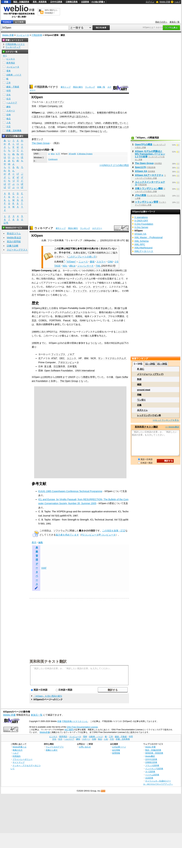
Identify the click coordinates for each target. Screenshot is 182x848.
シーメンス (85, 286)
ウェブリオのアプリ (55, 747)
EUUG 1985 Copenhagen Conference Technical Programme (70, 491)
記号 (6, 222)
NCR (93, 358)
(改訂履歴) (69, 729)
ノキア (70, 354)
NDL (64, 265)
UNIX (98, 123)
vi (49, 154)
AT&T (81, 123)
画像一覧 (101, 87)
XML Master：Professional (148, 237)
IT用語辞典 (36, 35)
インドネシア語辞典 (154, 768)
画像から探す (52, 750)
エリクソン (95, 291)
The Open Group (88, 131)
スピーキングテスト (17, 249)
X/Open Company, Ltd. (51, 106)
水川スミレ (142, 410)
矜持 (139, 379)
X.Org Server (141, 227)
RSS (103, 791)
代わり (89, 123)
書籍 (92, 261)
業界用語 (10, 63)
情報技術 (68, 274)
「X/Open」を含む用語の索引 (47, 696)
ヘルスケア (11, 102)
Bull (68, 286)
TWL (98, 265)
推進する (103, 127)
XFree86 (72, 154)
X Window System (84, 154)
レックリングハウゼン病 (149, 415)
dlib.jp (72, 265)
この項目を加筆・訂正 (113, 530)
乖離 (139, 394)
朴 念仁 (140, 369)
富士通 (47, 366)
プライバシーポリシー (22, 759)
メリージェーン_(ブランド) (150, 374)
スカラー (101, 261)
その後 (51, 127)
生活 (8, 98)
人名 (8, 122)
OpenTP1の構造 (143, 144)
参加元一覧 (175, 22)
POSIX (63, 331)
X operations (141, 217)
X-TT (58, 154)
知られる (41, 127)
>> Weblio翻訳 (172, 427)
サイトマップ (19, 762)
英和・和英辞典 (40, 2)
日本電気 (72, 366)
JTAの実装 (140, 195)
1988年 (35, 331)
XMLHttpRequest (143, 247)
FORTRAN (55, 320)
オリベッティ (100, 286)
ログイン (150, 1)
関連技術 (82, 127)
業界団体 (113, 127)
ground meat (143, 389)
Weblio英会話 (14, 237)
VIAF (44, 568)
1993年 (46, 377)
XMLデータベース (143, 251)
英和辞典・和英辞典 (154, 753)
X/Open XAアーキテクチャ (149, 175)
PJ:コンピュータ (90, 534)
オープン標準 (87, 274)
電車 (8, 71)
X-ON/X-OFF (141, 220)
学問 (8, 90)
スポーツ (10, 110)
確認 (139, 384)
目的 (87, 112)
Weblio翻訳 (150, 756)
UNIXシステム (54, 112)
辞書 (6, 2)
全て (5, 56)
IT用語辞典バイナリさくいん (75, 721)
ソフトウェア (60, 530)
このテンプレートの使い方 (82, 256)
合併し (73, 131)
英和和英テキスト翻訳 (48, 661)
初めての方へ (161, 22)
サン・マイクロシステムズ (112, 358)
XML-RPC (139, 244)
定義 (139, 405)
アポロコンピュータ (68, 362)
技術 (103, 112)
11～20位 (150, 363)
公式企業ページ (119, 747)
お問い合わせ (85, 747)
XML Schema (141, 241)
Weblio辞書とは (19, 747)
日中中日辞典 (56, 2)
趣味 (8, 106)
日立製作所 (59, 366)
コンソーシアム (47, 274)
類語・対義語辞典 (21, 2)
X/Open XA (141, 171)
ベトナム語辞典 (152, 775)
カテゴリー (97, 228)
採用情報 (116, 753)
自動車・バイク (13, 75)
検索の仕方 (18, 750)
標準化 (111, 112)
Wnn (53, 154)
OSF (63, 131)
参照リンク (37, 139)
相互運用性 (70, 112)
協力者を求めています (67, 534)
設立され (38, 116)
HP (80, 358)
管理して (117, 123)
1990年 (35, 343)
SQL (75, 320)
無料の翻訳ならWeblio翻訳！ (51, 11)
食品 (8, 118)
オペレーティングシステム (77, 278)
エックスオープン (55, 102)
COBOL (43, 320)
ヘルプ (177, 2)
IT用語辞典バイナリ (46, 86)
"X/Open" (71, 261)
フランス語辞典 (152, 765)
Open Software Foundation (58, 370)
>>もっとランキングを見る (166, 420)
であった (122, 127)
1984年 (118, 270)
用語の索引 (78, 87)
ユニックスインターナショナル (150, 183)
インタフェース (77, 312)
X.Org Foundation (143, 224)
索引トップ (66, 87)
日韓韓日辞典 (72, 2)
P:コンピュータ (107, 534)
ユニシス (71, 358)
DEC (62, 358)
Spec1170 (140, 167)
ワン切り (141, 400)
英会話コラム (14, 233)
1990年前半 (50, 123)
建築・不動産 (12, 86)
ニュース (83, 261)
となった (102, 131)
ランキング (90, 87)
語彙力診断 (12, 245)
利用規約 (17, 756)
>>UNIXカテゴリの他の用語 (114, 165)
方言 (8, 126)
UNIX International (85, 370)
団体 (48, 116)
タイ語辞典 (150, 771)
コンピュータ (22, 35)
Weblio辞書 (45, 732)
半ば (63, 123)
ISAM (83, 320)
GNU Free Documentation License (82, 727)
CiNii (110, 261)
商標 (107, 123)
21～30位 (162, 363)
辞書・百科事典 (13, 130)
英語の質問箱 (14, 241)
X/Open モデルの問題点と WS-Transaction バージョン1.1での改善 (150, 154)
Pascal (66, 320)
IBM (86, 358)
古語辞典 (85, 2)
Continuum (53, 159)
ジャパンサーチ (85, 265)
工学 (8, 83)
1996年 (59, 377)
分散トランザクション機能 (149, 188)
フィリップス (80, 291)
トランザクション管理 (146, 202)
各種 (99, 112)
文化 (8, 94)
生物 (8, 114)
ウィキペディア (43, 228)
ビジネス (10, 59)
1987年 (67, 316)
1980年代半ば (67, 116)
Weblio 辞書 (164, 2)
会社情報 (116, 750)
